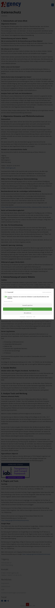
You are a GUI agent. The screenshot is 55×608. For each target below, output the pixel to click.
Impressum (22, 316)
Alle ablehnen (27, 313)
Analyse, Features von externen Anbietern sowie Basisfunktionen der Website (28, 297)
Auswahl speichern (27, 305)
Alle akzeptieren (27, 309)
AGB (34, 316)
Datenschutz (29, 316)
